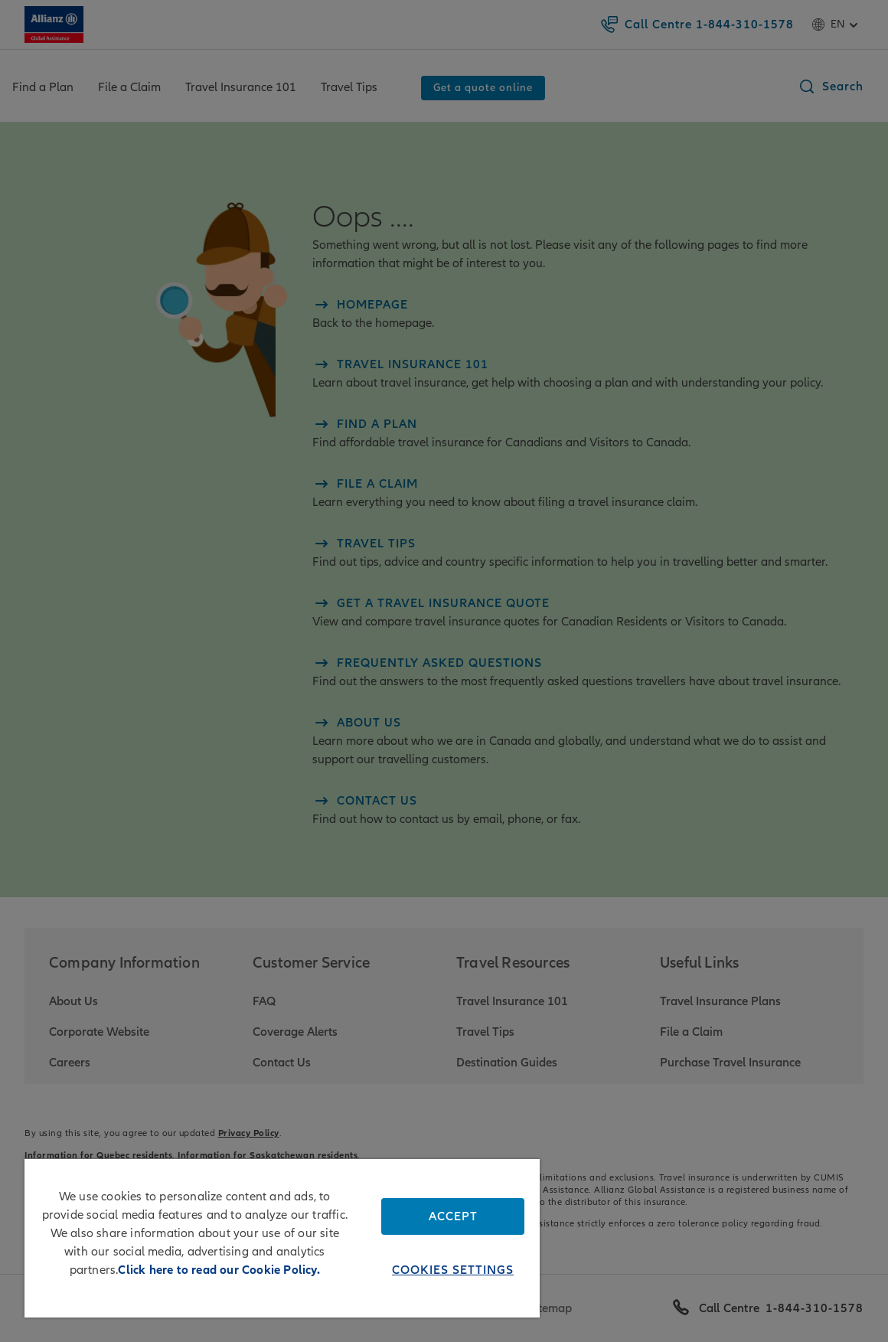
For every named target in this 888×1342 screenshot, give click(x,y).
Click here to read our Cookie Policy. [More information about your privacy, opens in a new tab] (218, 1270)
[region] (282, 1238)
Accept (453, 1216)
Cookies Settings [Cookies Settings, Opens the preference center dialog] (453, 1270)
